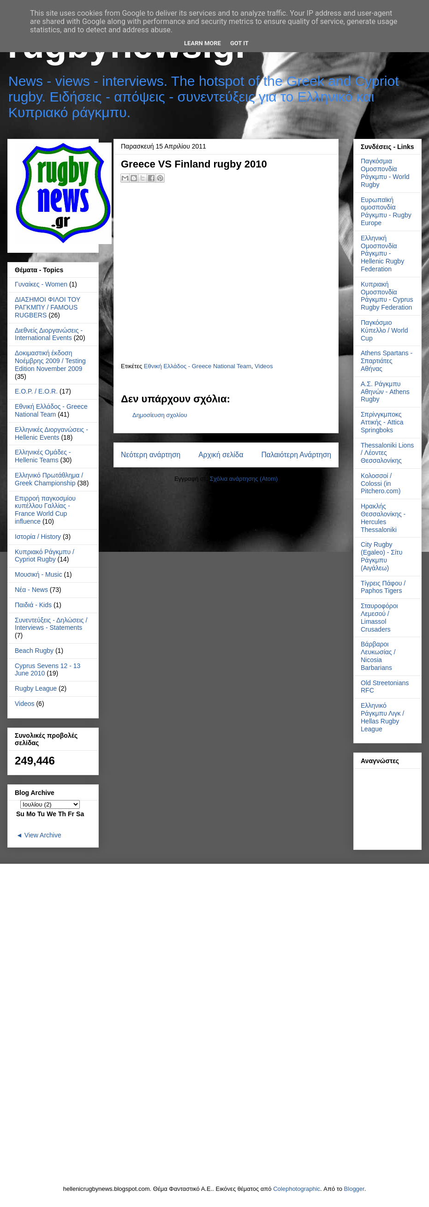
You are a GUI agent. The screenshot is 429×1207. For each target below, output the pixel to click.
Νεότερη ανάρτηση (150, 455)
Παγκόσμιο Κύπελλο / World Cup (384, 330)
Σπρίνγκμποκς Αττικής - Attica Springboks (382, 422)
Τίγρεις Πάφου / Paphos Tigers (383, 587)
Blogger (354, 1188)
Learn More (202, 43)
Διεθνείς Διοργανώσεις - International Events (49, 334)
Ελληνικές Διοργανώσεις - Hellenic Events (51, 433)
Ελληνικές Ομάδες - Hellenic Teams (43, 456)
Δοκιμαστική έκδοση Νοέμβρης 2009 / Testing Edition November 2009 (50, 360)
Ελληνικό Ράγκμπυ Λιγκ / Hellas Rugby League (382, 717)
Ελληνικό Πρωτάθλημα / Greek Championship (49, 479)
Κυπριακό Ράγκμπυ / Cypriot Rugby (44, 555)
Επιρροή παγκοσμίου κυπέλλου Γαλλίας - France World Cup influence (45, 510)
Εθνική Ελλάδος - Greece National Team (197, 366)
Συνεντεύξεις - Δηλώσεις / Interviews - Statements (51, 624)
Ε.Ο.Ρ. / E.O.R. (36, 391)
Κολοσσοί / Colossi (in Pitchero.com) (380, 483)
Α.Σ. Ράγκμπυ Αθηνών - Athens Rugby (385, 391)
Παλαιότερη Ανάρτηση (296, 455)
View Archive (42, 835)
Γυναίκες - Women (41, 284)
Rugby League (36, 688)
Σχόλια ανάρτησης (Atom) (244, 478)
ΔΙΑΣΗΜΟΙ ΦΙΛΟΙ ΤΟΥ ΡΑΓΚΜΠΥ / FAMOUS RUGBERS (47, 307)
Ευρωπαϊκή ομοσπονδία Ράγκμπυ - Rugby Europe (386, 211)
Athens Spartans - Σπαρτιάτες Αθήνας (386, 360)
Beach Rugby (34, 650)
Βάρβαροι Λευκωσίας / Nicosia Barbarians (378, 655)
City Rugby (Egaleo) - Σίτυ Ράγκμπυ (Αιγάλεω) (381, 556)
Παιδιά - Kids (33, 605)
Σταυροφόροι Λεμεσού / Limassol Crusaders (379, 617)
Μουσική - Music (38, 574)
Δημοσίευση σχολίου (159, 415)
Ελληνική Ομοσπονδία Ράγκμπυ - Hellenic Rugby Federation (382, 253)
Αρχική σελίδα (220, 455)
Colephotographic (296, 1188)
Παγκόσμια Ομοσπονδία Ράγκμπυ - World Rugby (385, 172)
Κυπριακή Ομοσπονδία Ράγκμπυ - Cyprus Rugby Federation (387, 296)
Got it (239, 43)
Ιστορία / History (38, 536)
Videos (264, 366)
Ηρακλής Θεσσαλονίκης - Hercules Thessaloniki (383, 517)
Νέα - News (31, 589)
